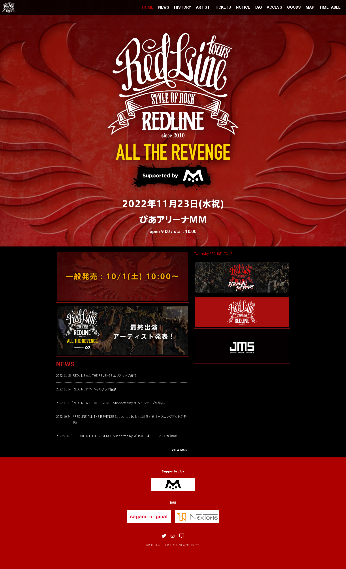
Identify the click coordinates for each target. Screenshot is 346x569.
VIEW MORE (180, 450)
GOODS (294, 7)
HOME (147, 7)
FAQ (258, 7)
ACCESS (274, 7)
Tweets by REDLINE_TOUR (213, 253)
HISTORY (182, 7)
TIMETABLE (329, 7)
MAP (310, 7)
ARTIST (203, 7)
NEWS (163, 7)
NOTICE (243, 7)
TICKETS (222, 7)
